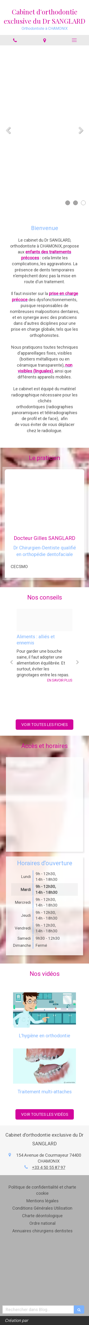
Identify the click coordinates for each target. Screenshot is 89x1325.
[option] (44, 646)
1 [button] (67, 202)
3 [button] (83, 202)
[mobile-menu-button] (74, 40)
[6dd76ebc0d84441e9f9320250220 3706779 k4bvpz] (44, 620)
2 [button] (75, 202)
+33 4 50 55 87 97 (48, 1167)
